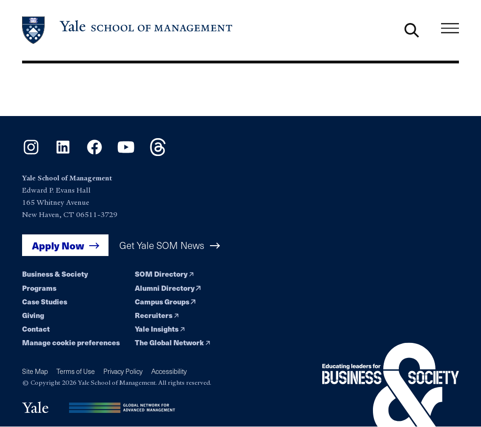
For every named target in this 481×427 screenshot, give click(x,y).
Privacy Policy (123, 371)
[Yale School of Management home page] (127, 30)
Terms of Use (75, 371)
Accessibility (169, 371)
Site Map (35, 371)
